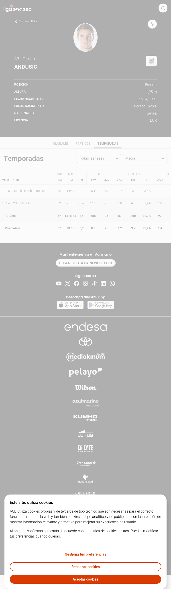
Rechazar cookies (85, 567)
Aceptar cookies (85, 579)
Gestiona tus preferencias (85, 554)
